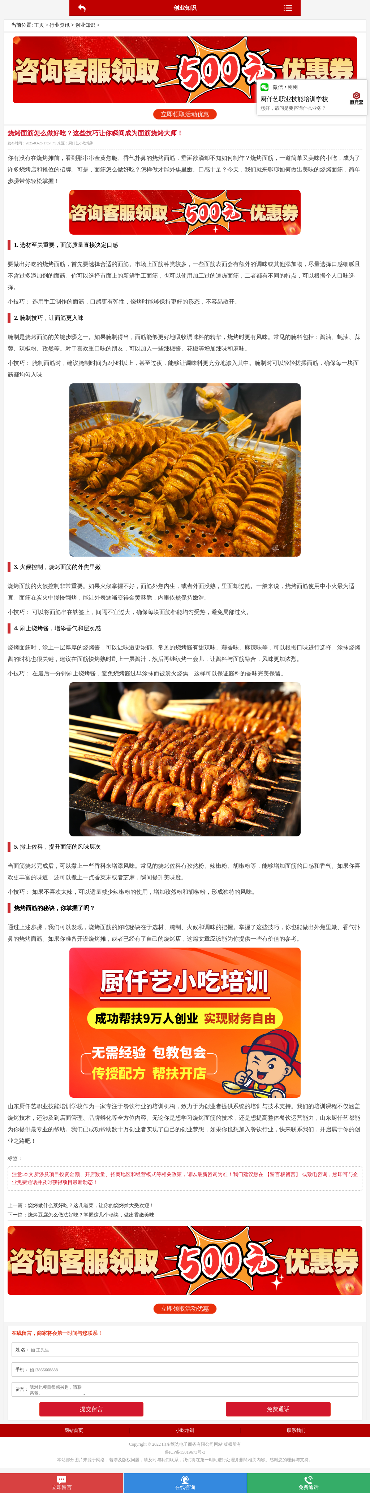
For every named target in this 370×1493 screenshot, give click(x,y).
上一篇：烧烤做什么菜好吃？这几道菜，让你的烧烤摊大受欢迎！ (81, 1205)
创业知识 (85, 25)
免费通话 (278, 1409)
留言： (22, 1389)
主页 (39, 25)
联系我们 (296, 1430)
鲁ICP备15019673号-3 (185, 1452)
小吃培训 (185, 1430)
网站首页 (73, 1430)
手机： (22, 1369)
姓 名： (23, 1349)
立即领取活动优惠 (185, 114)
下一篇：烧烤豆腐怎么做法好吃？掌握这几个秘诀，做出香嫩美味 (81, 1215)
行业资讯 (60, 25)
